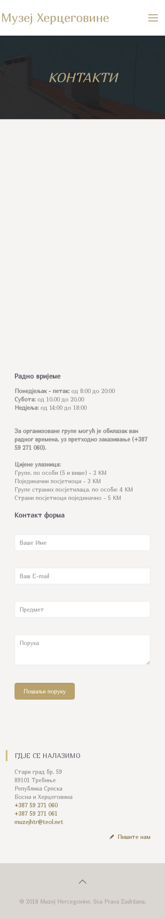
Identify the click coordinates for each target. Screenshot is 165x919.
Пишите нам (129, 836)
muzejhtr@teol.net (39, 821)
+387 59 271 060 (36, 805)
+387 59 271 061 (36, 813)
